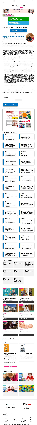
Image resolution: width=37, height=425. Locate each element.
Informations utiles (30, 423)
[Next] (16, 337)
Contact (22, 423)
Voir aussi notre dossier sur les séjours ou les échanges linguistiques (15, 93)
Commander (12, 365)
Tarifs (27, 423)
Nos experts (25, 423)
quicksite (7, 423)
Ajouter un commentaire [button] (18, 99)
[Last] (18, 337)
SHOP (3, 2)
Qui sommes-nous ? (19, 423)
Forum (33, 423)
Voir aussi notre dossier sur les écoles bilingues (11, 94)
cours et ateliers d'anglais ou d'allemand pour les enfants (17, 42)
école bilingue (23, 84)
